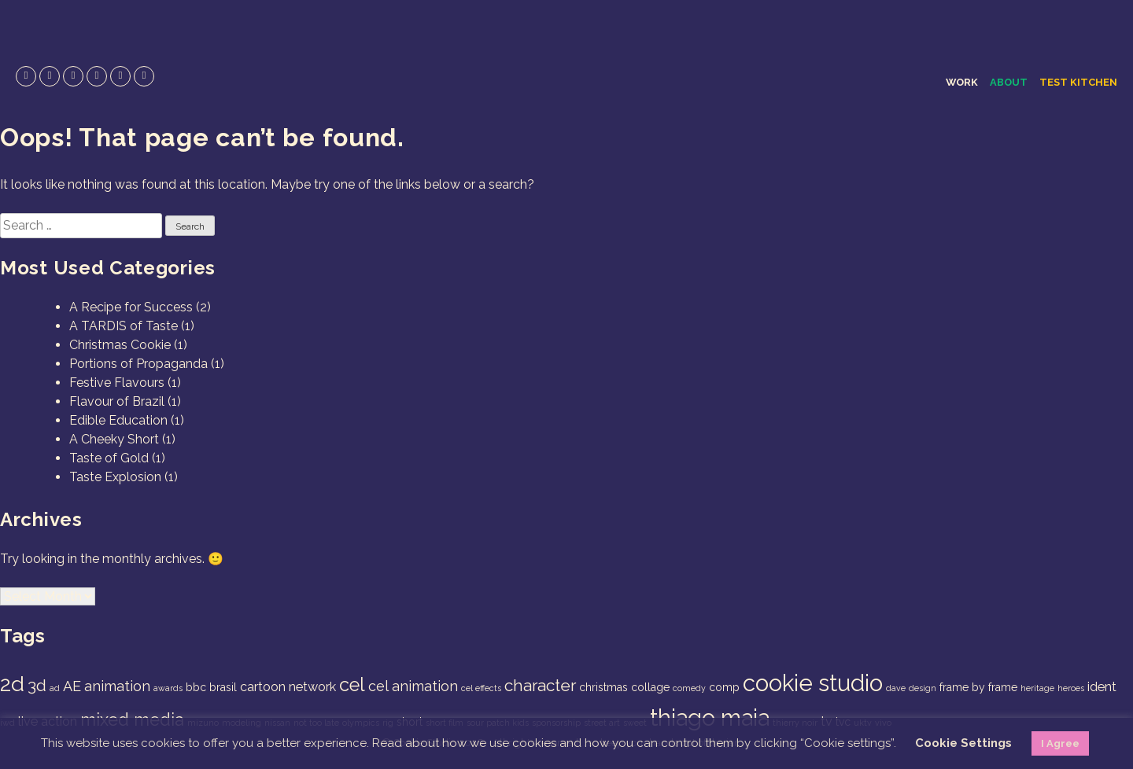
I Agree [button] (1060, 743)
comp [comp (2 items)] (724, 687)
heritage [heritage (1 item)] (1037, 688)
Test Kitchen (1078, 82)
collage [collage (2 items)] (650, 687)
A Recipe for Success (131, 307)
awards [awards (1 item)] (168, 688)
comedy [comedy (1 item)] (689, 688)
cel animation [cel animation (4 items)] (413, 686)
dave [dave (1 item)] (896, 688)
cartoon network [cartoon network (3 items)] (288, 686)
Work (962, 82)
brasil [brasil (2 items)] (223, 687)
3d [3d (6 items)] (37, 685)
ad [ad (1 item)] (55, 688)
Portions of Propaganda (138, 363)
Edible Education (118, 420)
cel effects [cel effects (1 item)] (481, 688)
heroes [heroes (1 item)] (1070, 688)
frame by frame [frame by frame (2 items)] (978, 687)
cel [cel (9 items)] (352, 685)
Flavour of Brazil (116, 401)
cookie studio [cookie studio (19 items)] (813, 683)
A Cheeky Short (114, 439)
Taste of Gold (109, 458)
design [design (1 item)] (922, 688)
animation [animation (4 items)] (117, 686)
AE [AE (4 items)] (72, 686)
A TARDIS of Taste (123, 325)
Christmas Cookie (120, 344)
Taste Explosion (115, 476)
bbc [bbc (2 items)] (196, 687)
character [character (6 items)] (540, 685)
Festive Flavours (116, 382)
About (1009, 82)
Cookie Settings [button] (963, 743)
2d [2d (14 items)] (12, 683)
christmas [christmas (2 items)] (603, 687)
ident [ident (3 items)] (1101, 686)
